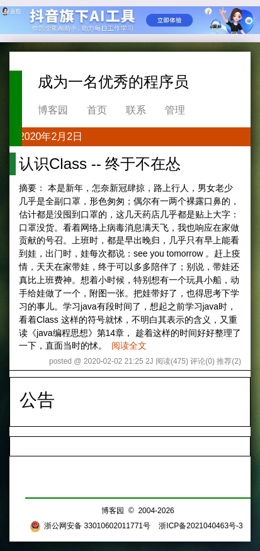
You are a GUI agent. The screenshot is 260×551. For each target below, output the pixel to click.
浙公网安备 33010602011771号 (90, 525)
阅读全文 (129, 345)
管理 (175, 110)
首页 (97, 110)
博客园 (53, 110)
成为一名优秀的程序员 (113, 81)
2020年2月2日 (50, 136)
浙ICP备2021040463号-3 (200, 525)
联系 (136, 110)
